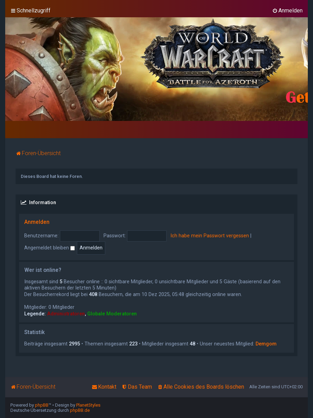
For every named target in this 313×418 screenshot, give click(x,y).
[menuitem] (287, 11)
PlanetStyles (88, 405)
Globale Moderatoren (112, 313)
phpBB (41, 405)
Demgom (266, 343)
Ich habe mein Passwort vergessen (209, 235)
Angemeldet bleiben (49, 247)
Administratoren (66, 313)
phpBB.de (80, 410)
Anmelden (37, 222)
